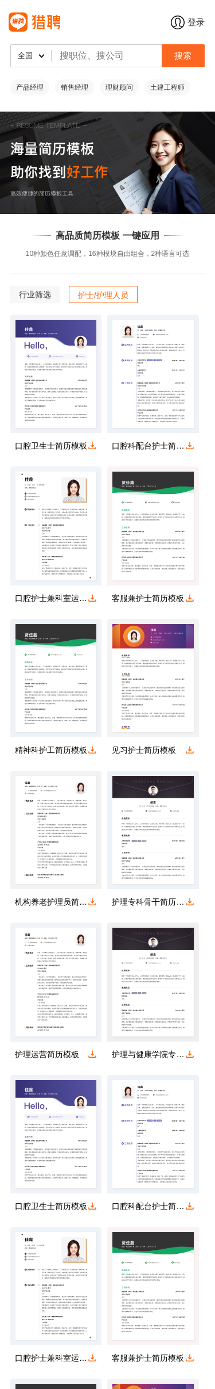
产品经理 (30, 87)
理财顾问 (119, 87)
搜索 (182, 55)
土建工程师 (167, 87)
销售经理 (74, 87)
